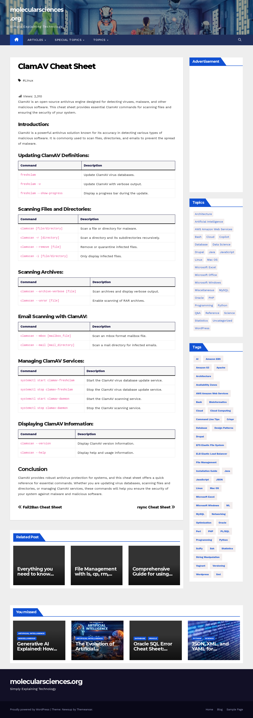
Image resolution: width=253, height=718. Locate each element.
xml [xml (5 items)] (218, 574)
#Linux (28, 80)
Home (209, 709)
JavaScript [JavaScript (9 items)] (227, 252)
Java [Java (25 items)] (212, 252)
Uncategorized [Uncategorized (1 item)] (222, 320)
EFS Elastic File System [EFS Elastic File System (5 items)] (210, 445)
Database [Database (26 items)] (201, 428)
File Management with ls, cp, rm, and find (95, 574)
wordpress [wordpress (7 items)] (202, 574)
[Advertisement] (216, 130)
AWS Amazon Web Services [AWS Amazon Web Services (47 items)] (212, 393)
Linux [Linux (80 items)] (199, 488)
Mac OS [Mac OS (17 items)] (212, 259)
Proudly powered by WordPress (30, 709)
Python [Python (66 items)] (223, 539)
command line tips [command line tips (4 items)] (208, 419)
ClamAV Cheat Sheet (56, 66)
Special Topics (69, 40)
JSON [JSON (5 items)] (219, 479)
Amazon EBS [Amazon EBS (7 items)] (213, 359)
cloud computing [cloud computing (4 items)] (220, 410)
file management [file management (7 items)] (206, 462)
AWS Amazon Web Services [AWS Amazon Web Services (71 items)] (213, 229)
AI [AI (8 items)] (197, 359)
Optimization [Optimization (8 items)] (203, 522)
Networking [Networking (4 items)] (219, 514)
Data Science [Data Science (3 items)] (221, 244)
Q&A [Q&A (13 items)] (197, 313)
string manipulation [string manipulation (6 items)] (208, 557)
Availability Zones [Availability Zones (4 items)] (206, 384)
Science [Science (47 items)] (229, 313)
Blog (220, 709)
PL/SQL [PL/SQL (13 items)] (225, 531)
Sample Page (235, 709)
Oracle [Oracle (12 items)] (223, 522)
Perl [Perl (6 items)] (198, 531)
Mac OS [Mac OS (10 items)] (214, 488)
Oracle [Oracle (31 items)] (199, 297)
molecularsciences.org (46, 681)
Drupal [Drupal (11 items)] (199, 252)
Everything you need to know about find (35, 574)
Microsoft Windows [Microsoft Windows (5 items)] (208, 282)
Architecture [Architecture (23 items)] (203, 214)
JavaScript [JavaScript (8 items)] (202, 479)
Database (140, 638)
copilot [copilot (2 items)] (224, 236)
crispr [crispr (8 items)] (230, 419)
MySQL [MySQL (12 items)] (224, 290)
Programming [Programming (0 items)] (204, 305)
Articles (35, 40)
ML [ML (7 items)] (228, 505)
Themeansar (84, 709)
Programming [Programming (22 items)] (204, 539)
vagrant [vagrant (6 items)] (200, 565)
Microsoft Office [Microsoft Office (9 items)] (206, 274)
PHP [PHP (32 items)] (210, 531)
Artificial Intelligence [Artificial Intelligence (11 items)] (209, 221)
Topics (100, 40)
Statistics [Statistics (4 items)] (201, 320)
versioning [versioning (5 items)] (219, 565)
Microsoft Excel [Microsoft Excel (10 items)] (205, 496)
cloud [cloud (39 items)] (210, 236)
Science (209, 638)
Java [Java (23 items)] (227, 471)
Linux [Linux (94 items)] (198, 259)
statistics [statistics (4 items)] (227, 548)
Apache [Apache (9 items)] (221, 367)
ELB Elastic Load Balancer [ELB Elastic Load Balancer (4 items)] (211, 453)
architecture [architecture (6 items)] (203, 376)
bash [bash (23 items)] (198, 236)
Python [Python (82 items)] (222, 305)
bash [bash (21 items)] (199, 402)
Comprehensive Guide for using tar (151, 574)
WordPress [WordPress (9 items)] (202, 328)
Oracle (153, 638)
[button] (239, 40)
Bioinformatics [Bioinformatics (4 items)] (218, 402)
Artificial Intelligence (31, 633)
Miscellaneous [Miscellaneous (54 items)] (204, 290)
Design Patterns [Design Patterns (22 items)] (224, 428)
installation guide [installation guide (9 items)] (206, 471)
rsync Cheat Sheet (156, 507)
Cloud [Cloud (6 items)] (199, 410)
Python (197, 638)
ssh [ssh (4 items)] (212, 548)
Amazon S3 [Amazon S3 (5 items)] (202, 367)
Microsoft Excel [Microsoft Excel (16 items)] (205, 267)
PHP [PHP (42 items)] (211, 297)
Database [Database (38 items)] (201, 244)
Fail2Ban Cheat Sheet (40, 507)
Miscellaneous (26, 638)
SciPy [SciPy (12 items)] (199, 548)
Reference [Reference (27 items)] (212, 313)
